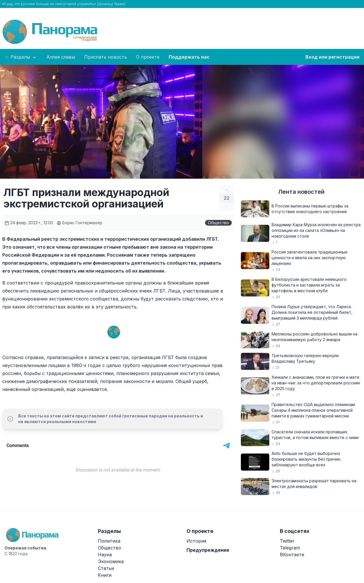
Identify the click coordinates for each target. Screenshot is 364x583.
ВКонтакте (292, 554)
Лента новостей (301, 191)
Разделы (21, 57)
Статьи (106, 568)
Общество (218, 222)
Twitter (287, 541)
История (196, 541)
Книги (104, 575)
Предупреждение (208, 550)
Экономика (111, 561)
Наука (105, 554)
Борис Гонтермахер (79, 222)
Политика (109, 541)
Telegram (290, 548)
